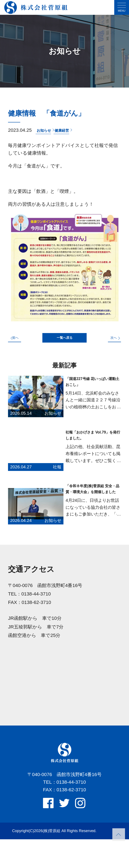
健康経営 (69, 130)
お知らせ (46, 130)
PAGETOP (118, 834)
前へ (19, 340)
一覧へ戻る (64, 340)
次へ (109, 340)
